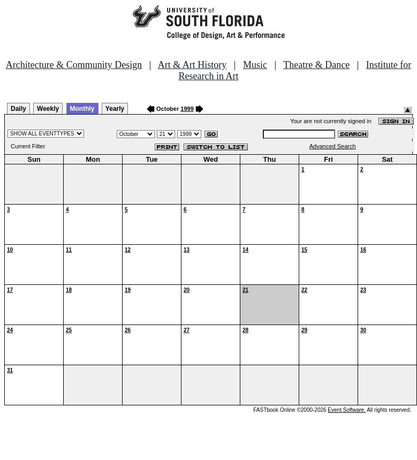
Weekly (48, 108)
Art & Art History (192, 64)
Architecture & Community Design (74, 64)
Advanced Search (332, 146)
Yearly (114, 108)
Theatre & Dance (316, 64)
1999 (186, 108)
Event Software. (347, 410)
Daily (18, 108)
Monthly (82, 108)
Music (255, 64)
